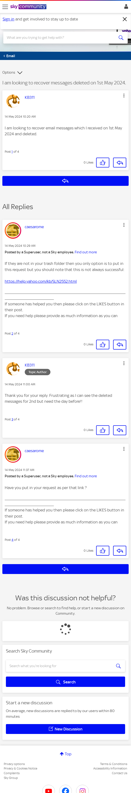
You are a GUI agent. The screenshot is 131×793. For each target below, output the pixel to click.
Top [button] (68, 754)
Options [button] (8, 72)
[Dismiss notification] (125, 19)
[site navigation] (5, 7)
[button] (124, 95)
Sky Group (11, 778)
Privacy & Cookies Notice (20, 768)
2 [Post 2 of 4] (12, 333)
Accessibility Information (110, 768)
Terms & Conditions (113, 764)
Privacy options (14, 764)
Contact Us (119, 773)
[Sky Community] (29, 7)
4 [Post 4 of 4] (12, 540)
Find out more (86, 252)
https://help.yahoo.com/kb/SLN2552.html (41, 281)
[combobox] (59, 38)
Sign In (125, 7)
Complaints (12, 773)
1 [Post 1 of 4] (12, 151)
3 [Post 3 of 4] (12, 419)
